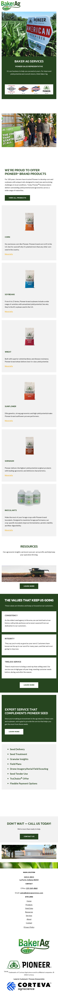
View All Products (17, 198)
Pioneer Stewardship (36, 979)
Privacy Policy (29, 927)
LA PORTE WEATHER (29, 800)
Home (29, 901)
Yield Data (29, 908)
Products (29, 905)
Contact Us (29, 836)
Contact (29, 923)
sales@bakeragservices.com (31, 893)
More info (9, 254)
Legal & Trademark (21, 979)
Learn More (29, 586)
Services (29, 916)
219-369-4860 (31, 888)
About (29, 919)
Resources (29, 912)
